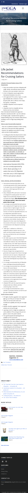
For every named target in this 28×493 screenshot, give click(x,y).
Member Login (23, 4)
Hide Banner (15, 4)
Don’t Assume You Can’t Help (16, 407)
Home (2, 23)
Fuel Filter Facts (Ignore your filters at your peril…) (18, 429)
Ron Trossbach (7, 362)
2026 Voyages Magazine (7, 415)
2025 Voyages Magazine (7, 422)
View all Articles (5, 445)
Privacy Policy (4, 471)
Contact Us (3, 474)
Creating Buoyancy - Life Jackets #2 (12, 395)
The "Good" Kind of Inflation (10, 397)
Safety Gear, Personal (6, 365)
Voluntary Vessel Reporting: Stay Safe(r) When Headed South (16, 437)
